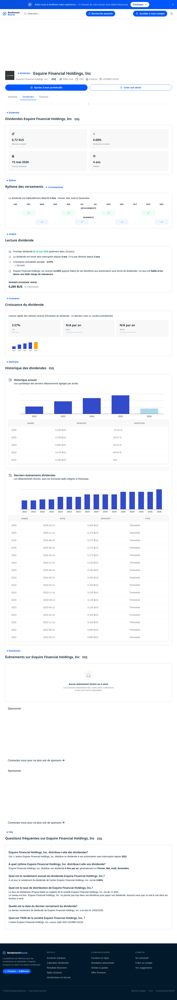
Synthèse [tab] (12, 97)
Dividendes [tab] (28, 97)
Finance (91, 79)
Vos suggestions (143, 967)
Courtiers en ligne (100, 958)
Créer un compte (143, 963)
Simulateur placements (102, 963)
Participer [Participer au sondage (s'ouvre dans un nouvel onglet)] (140, 4)
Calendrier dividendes (58, 963)
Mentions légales (138, 991)
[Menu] (171, 14)
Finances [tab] (43, 97)
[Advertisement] (88, 42)
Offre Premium (98, 972)
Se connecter (142, 958)
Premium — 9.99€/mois (17, 971)
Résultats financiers (57, 967)
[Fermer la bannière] (172, 4)
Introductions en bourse (59, 977)
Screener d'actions (56, 958)
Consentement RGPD (165, 991)
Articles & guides (99, 967)
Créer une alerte (130, 87)
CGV (151, 991)
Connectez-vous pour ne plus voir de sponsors (36, 760)
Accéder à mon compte (150, 13)
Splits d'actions (54, 972)
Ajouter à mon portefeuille (46, 87)
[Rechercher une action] (52, 13)
